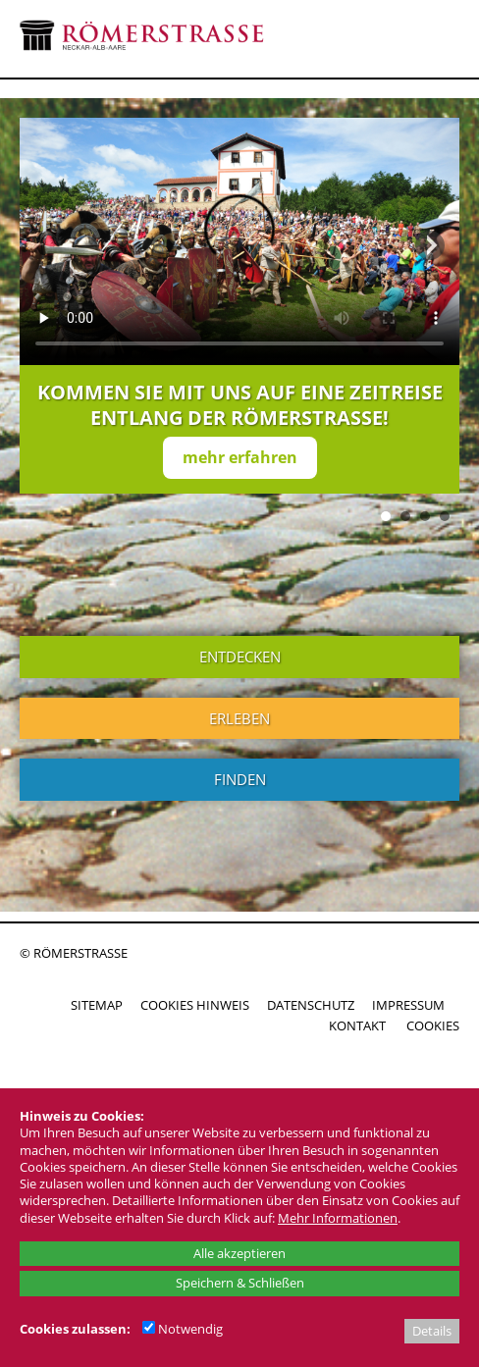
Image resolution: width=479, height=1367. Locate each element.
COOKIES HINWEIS (194, 1005)
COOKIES (432, 1025)
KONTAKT (357, 1025)
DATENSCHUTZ (310, 1005)
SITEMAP (97, 1005)
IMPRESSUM (408, 1005)
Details (432, 1331)
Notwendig (182, 1329)
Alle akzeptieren (239, 1253)
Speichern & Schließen (240, 1282)
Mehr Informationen (338, 1218)
